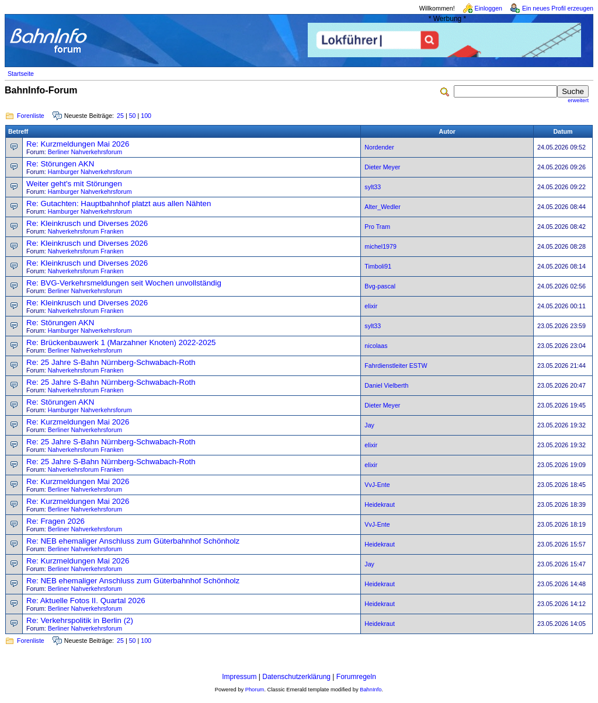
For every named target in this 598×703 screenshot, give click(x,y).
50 (132, 115)
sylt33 (372, 186)
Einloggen (488, 8)
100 (146, 115)
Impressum (239, 677)
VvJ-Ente (377, 484)
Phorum (255, 689)
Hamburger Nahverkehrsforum (90, 171)
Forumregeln (356, 677)
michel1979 (380, 246)
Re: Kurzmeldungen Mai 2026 (77, 144)
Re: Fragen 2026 (55, 521)
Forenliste (30, 115)
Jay (369, 425)
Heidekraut (379, 504)
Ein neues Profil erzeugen (557, 8)
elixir (370, 305)
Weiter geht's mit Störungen (74, 183)
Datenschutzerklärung (296, 677)
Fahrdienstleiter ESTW (395, 365)
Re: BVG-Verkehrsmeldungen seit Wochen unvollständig (123, 283)
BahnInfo (370, 689)
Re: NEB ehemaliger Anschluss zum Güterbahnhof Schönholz (132, 541)
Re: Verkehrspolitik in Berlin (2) (79, 620)
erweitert (578, 100)
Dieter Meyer (382, 166)
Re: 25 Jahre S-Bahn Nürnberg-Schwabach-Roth (111, 362)
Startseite (21, 73)
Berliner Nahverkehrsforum (85, 151)
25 (120, 115)
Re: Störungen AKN (60, 163)
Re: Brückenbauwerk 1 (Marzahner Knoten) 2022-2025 (121, 342)
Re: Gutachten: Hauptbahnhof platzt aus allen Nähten (118, 203)
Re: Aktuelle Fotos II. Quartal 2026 (85, 600)
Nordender (379, 147)
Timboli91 (377, 266)
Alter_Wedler (382, 206)
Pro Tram (377, 226)
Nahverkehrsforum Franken (86, 231)
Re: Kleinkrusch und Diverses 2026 (87, 223)
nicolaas (375, 345)
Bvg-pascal (379, 286)
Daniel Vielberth (386, 385)
